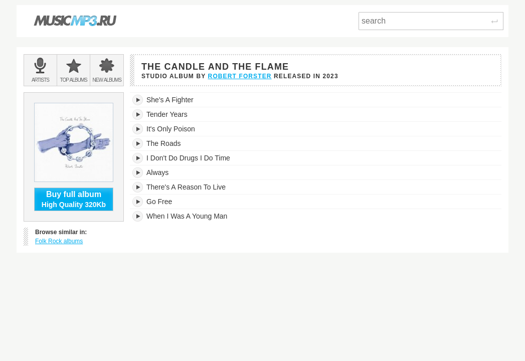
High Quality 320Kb (74, 199)
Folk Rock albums (59, 241)
